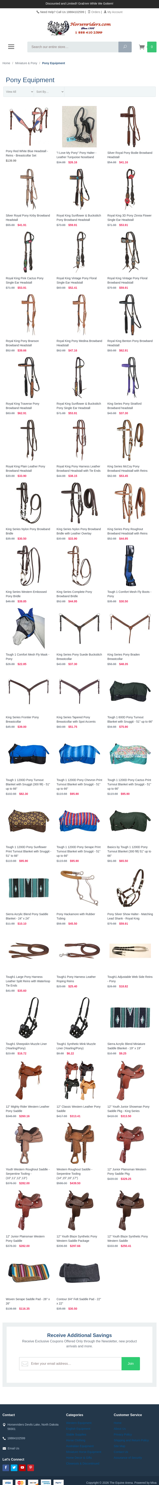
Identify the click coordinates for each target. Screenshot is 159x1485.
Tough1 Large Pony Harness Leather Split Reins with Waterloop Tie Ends (28, 981)
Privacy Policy (123, 1434)
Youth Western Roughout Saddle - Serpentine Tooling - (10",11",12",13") (28, 1174)
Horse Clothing (75, 1440)
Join (132, 1363)
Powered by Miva (145, 1482)
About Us (120, 1428)
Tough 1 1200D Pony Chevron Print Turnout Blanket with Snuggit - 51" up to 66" (79, 784)
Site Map (119, 1446)
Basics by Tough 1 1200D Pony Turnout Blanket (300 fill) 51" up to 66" (129, 851)
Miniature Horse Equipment (83, 1452)
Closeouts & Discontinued (82, 1463)
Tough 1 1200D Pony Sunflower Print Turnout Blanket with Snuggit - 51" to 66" (28, 851)
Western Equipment (79, 1423)
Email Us (13, 1448)
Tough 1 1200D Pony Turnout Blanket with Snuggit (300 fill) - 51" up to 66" (28, 784)
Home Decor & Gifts (79, 1457)
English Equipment (78, 1428)
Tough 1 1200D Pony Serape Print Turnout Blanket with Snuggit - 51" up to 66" (78, 851)
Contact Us (121, 1452)
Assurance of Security (128, 1457)
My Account (113, 12)
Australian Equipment (80, 1446)
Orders (94, 12)
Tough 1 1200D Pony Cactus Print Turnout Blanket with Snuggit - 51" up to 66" (129, 784)
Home (6, 63)
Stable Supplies (76, 1434)
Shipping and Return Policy (131, 1440)
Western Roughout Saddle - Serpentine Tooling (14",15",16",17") (74, 1174)
